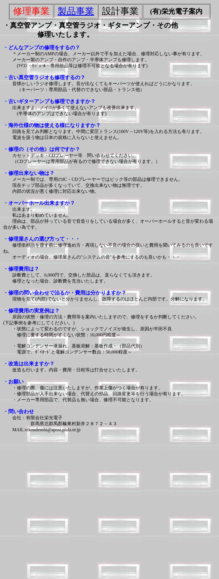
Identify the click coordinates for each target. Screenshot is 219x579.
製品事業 (76, 11)
